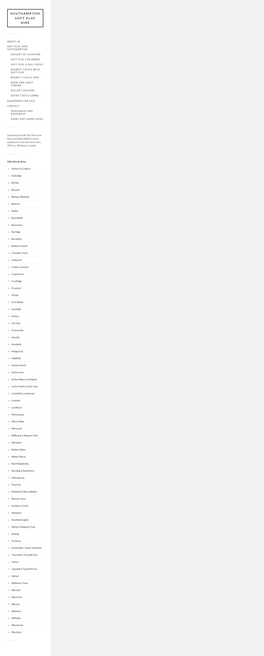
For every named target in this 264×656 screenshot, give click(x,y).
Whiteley (16, 618)
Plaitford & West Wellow (24, 491)
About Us (13, 41)
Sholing (15, 533)
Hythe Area (18, 372)
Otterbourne (18, 477)
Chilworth (17, 260)
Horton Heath (19, 365)
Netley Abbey (19, 449)
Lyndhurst (17, 407)
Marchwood (18, 414)
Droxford (16, 288)
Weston (16, 604)
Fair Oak (16, 323)
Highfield (16, 358)
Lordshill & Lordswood (23, 393)
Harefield (16, 344)
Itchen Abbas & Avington (24, 379)
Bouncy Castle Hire (25, 77)
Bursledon (17, 238)
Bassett (16, 189)
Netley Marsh (19, 456)
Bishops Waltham (20, 196)
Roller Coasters (23, 90)
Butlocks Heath (19, 245)
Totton (15, 561)
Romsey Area (18, 498)
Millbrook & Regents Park (25, 435)
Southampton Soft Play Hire (25, 18)
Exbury (15, 316)
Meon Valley (18, 421)
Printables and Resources (22, 112)
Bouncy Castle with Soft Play (25, 71)
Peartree (16, 484)
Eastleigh (16, 309)
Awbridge (16, 175)
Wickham (16, 611)
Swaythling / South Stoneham (27, 547)
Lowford (16, 400)
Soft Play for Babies (25, 59)
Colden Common (20, 267)
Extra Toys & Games (25, 95)
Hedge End (17, 351)
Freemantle (17, 330)
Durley (15, 295)
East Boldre (17, 302)
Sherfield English (20, 519)
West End (17, 597)
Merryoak (17, 428)
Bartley (15, 182)
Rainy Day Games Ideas (27, 119)
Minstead (16, 442)
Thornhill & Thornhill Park (25, 554)
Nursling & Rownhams (23, 470)
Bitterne (16, 203)
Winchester (17, 625)
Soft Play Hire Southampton (17, 48)
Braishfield (17, 217)
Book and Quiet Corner (22, 84)
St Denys (16, 541)
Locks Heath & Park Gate (25, 386)
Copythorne (18, 274)
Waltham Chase (20, 583)
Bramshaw (17, 225)
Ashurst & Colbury (21, 168)
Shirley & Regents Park (23, 526)
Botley (15, 210)
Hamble (16, 337)
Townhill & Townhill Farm (24, 569)
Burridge (16, 231)
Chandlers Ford (19, 253)
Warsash (16, 590)
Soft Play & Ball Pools (27, 64)
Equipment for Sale (21, 100)
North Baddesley (20, 463)
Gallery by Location (25, 54)
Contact (13, 106)
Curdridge (17, 281)
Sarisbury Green (20, 505)
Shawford (16, 512)
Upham (15, 576)
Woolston (16, 632)
